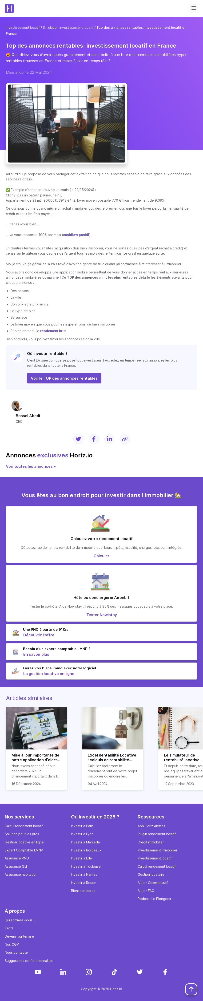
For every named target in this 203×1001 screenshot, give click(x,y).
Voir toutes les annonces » (31, 466)
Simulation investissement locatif (68, 27)
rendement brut (53, 331)
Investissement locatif (23, 27)
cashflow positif (76, 235)
